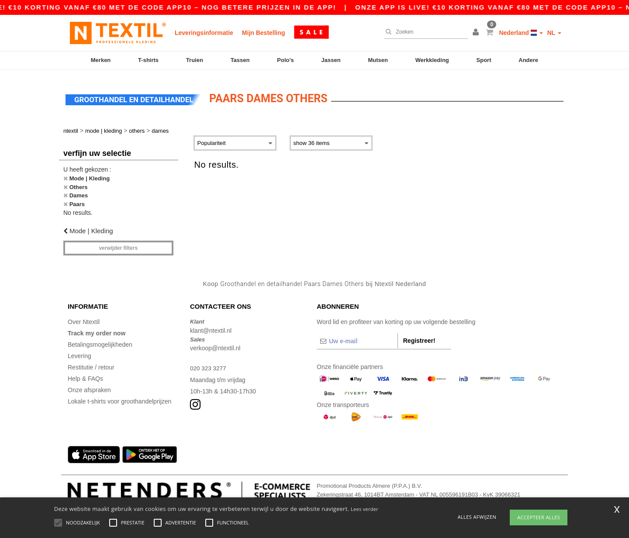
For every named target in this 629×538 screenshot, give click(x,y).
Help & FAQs (85, 373)
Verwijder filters (118, 242)
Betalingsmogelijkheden (100, 339)
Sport (484, 60)
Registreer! (419, 335)
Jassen (331, 60)
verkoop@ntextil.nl (215, 342)
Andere (528, 60)
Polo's (285, 60)
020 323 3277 (209, 362)
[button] (477, 32)
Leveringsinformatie (204, 32)
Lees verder (364, 509)
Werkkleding (432, 60)
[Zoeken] (424, 31)
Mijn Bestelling (263, 32)
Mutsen (378, 60)
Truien (194, 60)
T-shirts (148, 60)
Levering (79, 350)
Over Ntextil (84, 316)
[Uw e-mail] (357, 336)
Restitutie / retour (91, 362)
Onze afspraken (89, 384)
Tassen (240, 60)
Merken (101, 60)
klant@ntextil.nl (211, 324)
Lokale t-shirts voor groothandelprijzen (119, 396)
